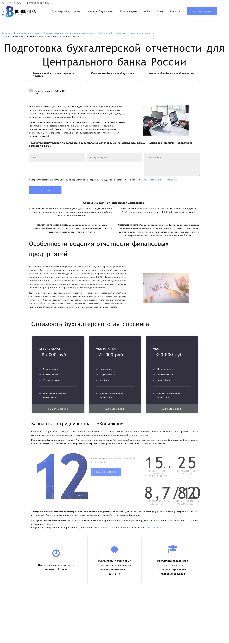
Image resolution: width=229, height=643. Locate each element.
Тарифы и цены (128, 11)
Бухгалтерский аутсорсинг (66, 11)
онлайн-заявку (107, 527)
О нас (160, 11)
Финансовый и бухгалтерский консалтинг (171, 73)
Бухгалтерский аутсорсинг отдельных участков (53, 74)
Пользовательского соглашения (160, 180)
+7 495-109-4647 (13, 3)
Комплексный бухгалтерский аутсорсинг (113, 73)
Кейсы (147, 11)
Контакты (175, 11)
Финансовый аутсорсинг (100, 11)
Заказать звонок (202, 11)
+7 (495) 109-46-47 (153, 527)
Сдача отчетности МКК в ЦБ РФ (47, 92)
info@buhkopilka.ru (39, 3)
